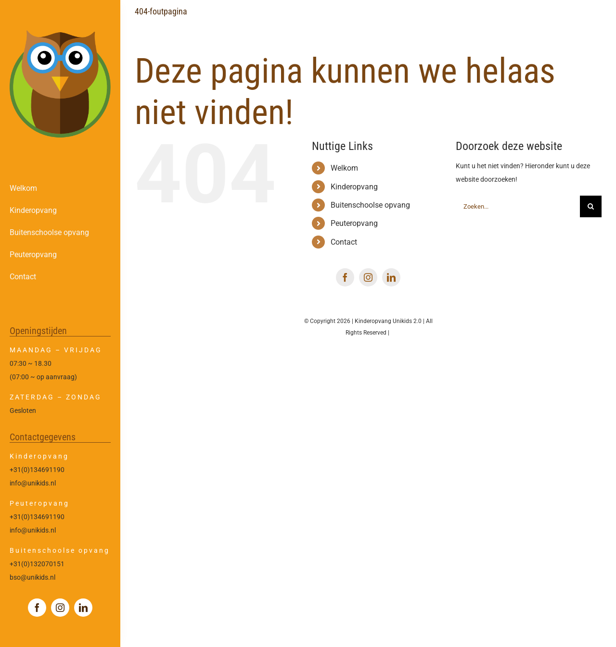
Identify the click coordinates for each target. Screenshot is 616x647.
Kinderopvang (354, 186)
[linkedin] (83, 607)
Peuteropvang (354, 223)
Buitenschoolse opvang (370, 205)
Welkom (344, 168)
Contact (344, 242)
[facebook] (37, 607)
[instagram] (60, 607)
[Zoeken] (591, 206)
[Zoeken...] (518, 206)
